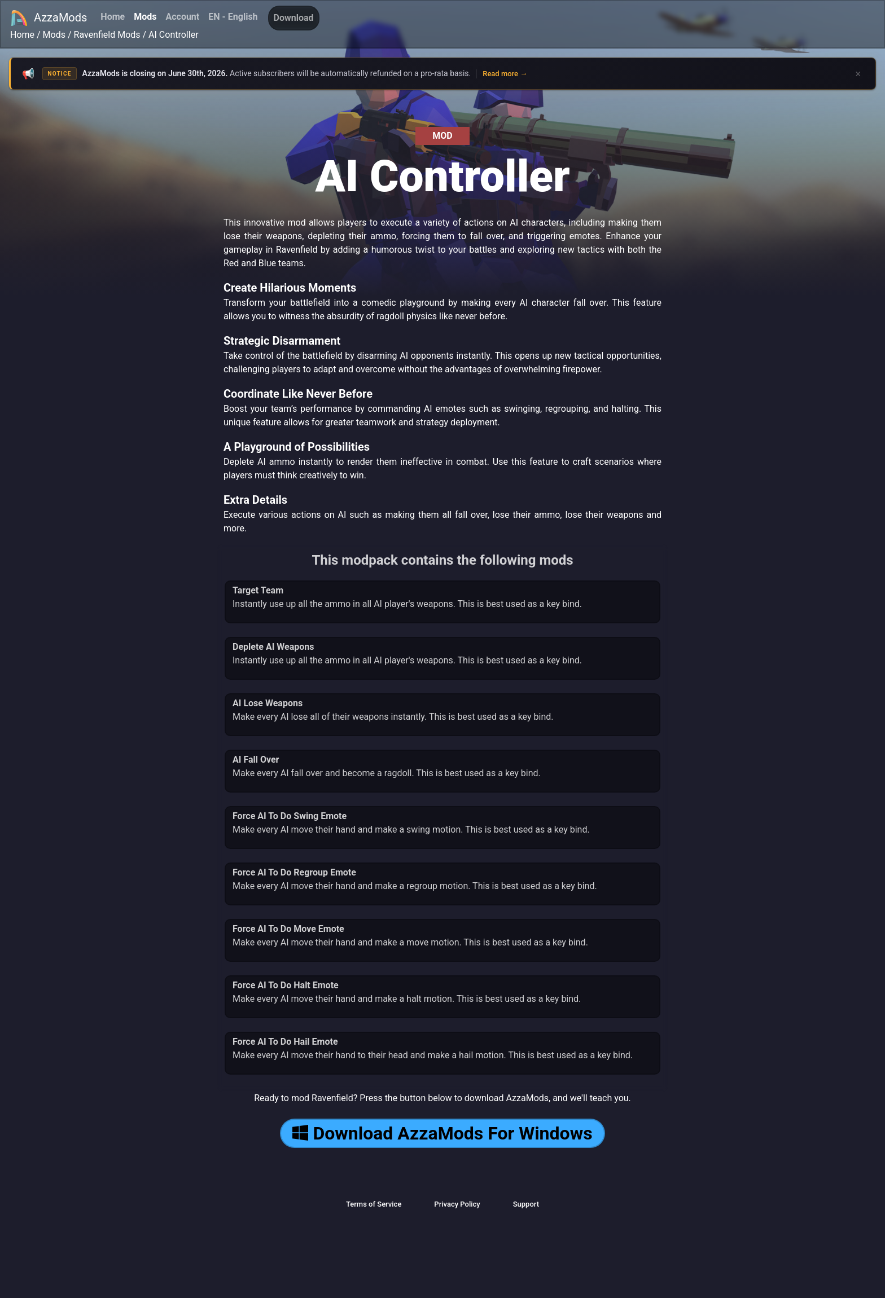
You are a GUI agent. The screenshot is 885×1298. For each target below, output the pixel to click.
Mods (145, 16)
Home (112, 16)
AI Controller (173, 34)
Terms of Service (373, 1204)
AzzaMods (48, 18)
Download (294, 17)
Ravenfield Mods (107, 34)
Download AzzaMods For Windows (442, 1133)
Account (182, 16)
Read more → (505, 73)
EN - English (232, 16)
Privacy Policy (457, 1204)
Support (526, 1204)
